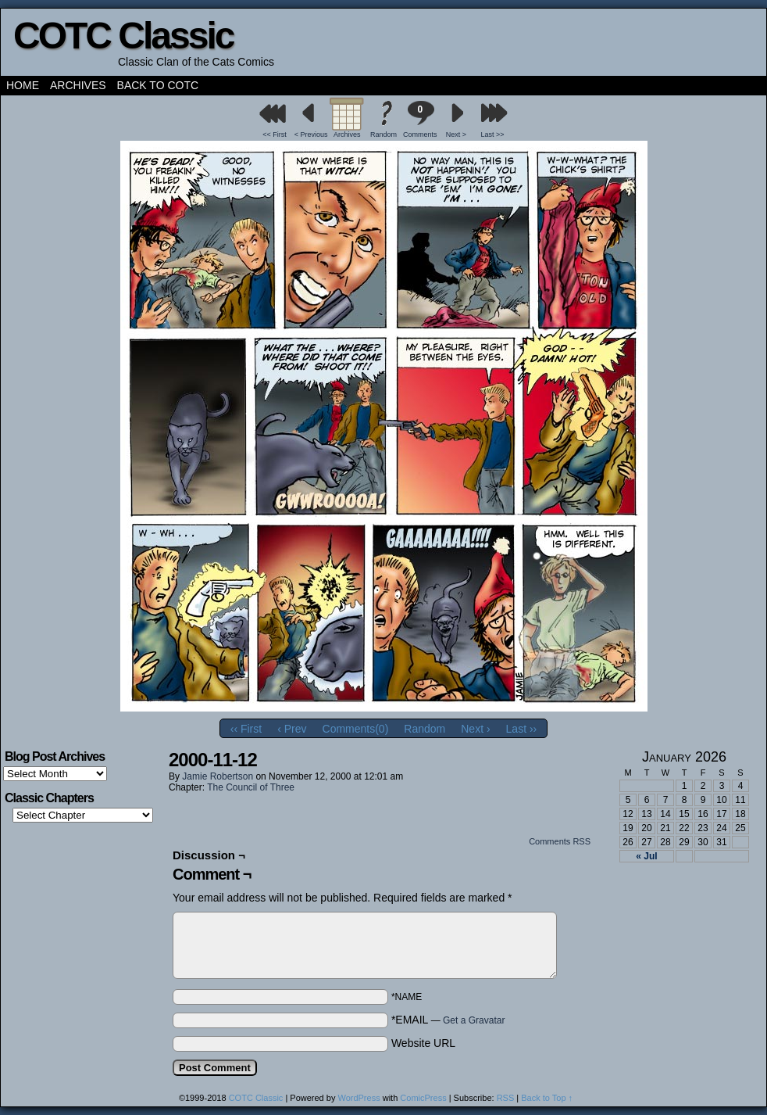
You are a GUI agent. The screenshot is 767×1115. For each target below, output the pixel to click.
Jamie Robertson (217, 776)
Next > (456, 134)
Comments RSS (559, 841)
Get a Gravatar (474, 1020)
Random (383, 134)
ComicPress (423, 1097)
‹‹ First (246, 728)
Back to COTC (158, 85)
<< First (274, 134)
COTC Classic (123, 35)
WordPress (358, 1097)
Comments (420, 119)
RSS (506, 1097)
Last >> (493, 134)
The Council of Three (250, 787)
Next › (475, 728)
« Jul (646, 856)
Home (22, 85)
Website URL (423, 1043)
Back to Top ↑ (547, 1097)
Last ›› (521, 728)
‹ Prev (291, 728)
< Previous (311, 134)
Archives (78, 85)
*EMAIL (448, 1019)
